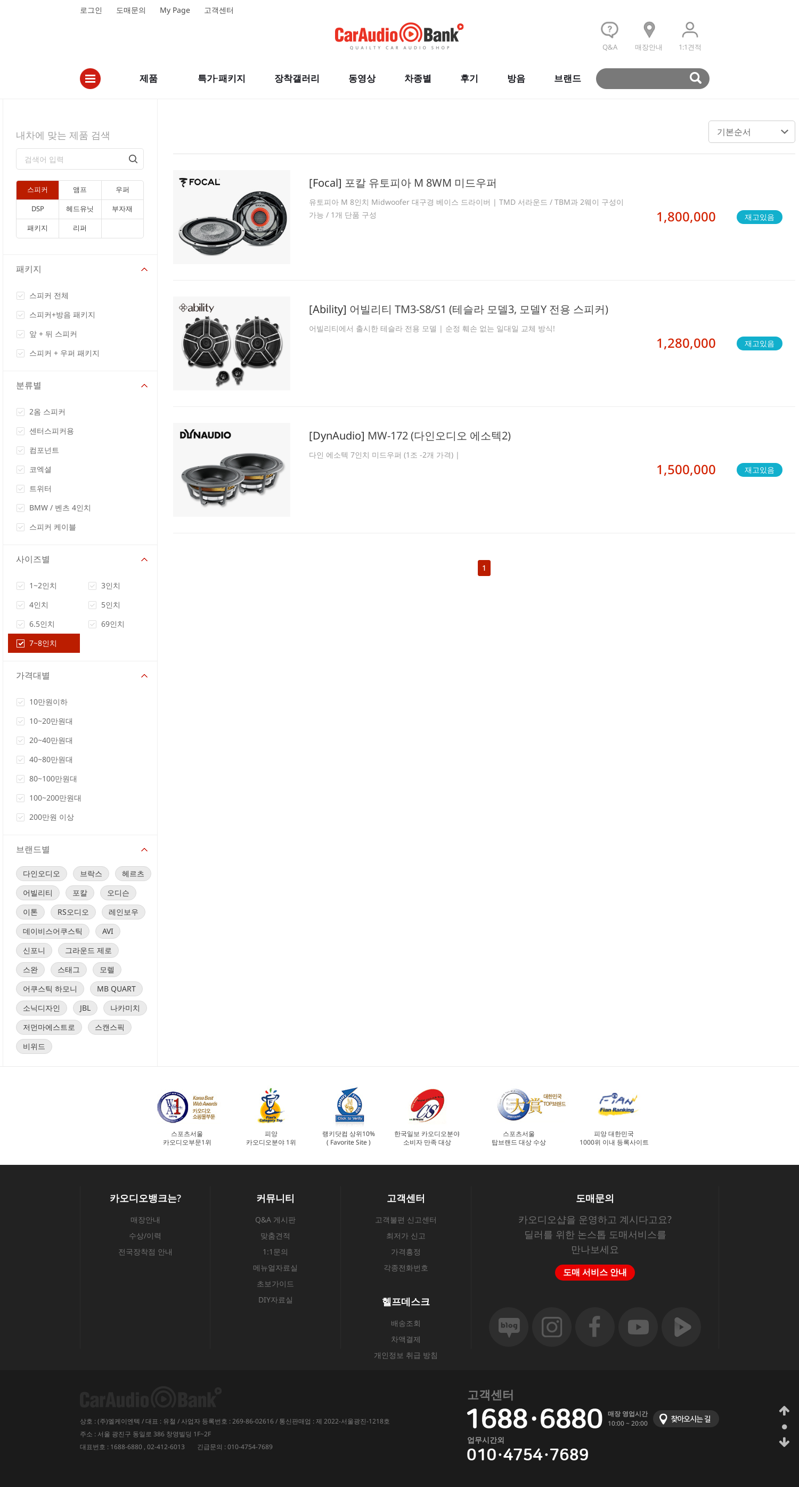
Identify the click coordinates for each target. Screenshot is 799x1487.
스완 (30, 969)
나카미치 (125, 1008)
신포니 (34, 950)
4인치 (38, 604)
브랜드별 (33, 849)
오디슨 (118, 893)
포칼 (79, 893)
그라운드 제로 (88, 950)
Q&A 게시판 (275, 1219)
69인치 (113, 624)
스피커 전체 (49, 295)
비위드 (34, 1046)
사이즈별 (33, 559)
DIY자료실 (275, 1299)
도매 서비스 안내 (595, 1272)
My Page (175, 10)
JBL (85, 1008)
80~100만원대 (53, 778)
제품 (149, 78)
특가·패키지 (222, 78)
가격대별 (33, 675)
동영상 (362, 78)
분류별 (29, 385)
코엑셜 (40, 469)
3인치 (110, 585)
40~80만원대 (51, 759)
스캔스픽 (110, 1027)
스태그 (69, 969)
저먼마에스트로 (49, 1027)
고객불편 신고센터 (406, 1219)
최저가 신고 (406, 1235)
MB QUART (116, 989)
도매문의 (131, 10)
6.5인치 (42, 624)
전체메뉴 (90, 78)
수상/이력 (145, 1235)
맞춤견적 (275, 1235)
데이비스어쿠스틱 (53, 931)
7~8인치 (43, 643)
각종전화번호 (406, 1267)
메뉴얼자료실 (275, 1267)
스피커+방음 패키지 (62, 314)
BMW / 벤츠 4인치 (60, 507)
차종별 (417, 78)
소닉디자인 (41, 1008)
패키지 (29, 269)
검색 (657, 78)
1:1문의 (275, 1251)
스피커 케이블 (52, 527)
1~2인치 (43, 585)
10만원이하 (48, 702)
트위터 (40, 488)
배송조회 (406, 1323)
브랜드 (567, 78)
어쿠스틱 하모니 (50, 989)
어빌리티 (38, 893)
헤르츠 (133, 873)
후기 (469, 78)
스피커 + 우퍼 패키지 (64, 353)
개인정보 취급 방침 (406, 1355)
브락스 (91, 873)
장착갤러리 (297, 78)
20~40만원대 (51, 740)
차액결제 (406, 1339)
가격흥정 (406, 1251)
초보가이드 (275, 1283)
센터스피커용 (51, 431)
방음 (516, 78)
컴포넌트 (44, 450)
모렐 (107, 969)
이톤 (30, 912)
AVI (107, 931)
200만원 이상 (51, 817)
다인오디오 (41, 873)
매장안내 (145, 1219)
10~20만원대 (51, 721)
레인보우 (123, 912)
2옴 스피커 (47, 411)
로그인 (91, 10)
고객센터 (219, 10)
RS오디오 (73, 912)
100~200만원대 (55, 798)
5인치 (110, 604)
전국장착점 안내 (145, 1251)
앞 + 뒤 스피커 (53, 334)
